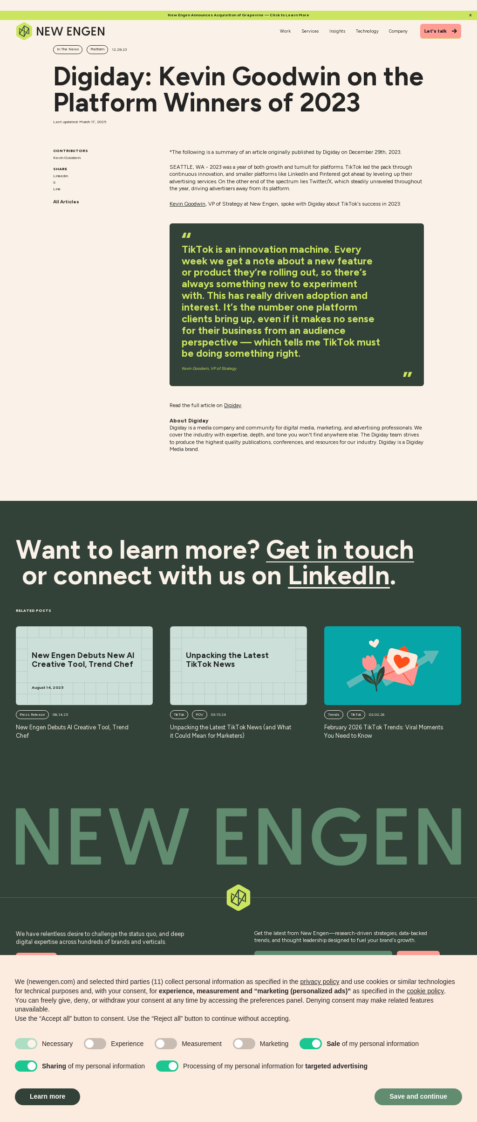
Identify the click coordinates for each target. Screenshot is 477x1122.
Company (398, 31)
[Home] (60, 31)
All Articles (66, 202)
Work (285, 31)
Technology (367, 31)
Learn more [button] (47, 1096)
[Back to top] (238, 837)
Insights (337, 31)
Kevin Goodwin (187, 204)
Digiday (232, 405)
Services (310, 31)
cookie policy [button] (425, 991)
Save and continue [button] (418, 1096)
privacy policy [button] (319, 981)
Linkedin (60, 175)
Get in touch (340, 550)
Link (57, 189)
